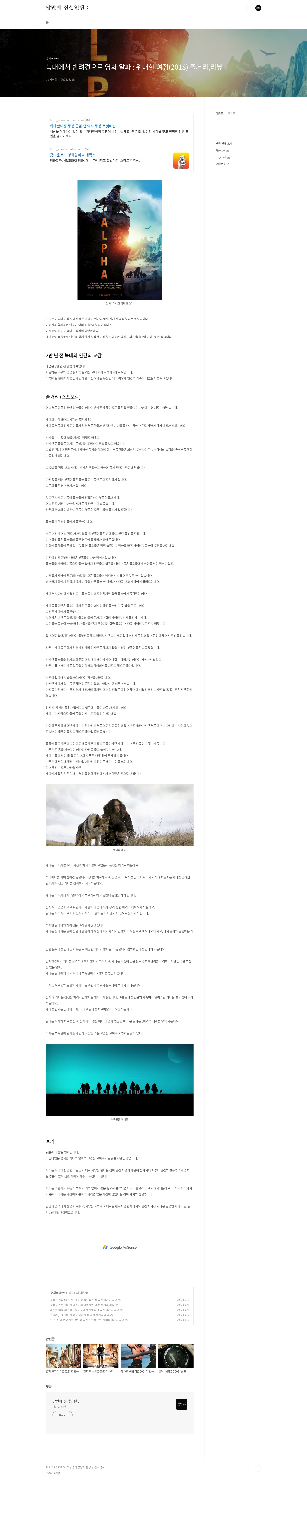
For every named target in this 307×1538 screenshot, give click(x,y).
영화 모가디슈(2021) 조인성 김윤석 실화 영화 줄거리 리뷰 (83, 1356)
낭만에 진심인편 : (67, 8)
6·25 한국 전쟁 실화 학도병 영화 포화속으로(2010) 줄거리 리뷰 (87, 1376)
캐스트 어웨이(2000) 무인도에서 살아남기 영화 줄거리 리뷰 (84, 1366)
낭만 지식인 (59, 1463)
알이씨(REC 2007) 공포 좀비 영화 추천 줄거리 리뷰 (79, 1371)
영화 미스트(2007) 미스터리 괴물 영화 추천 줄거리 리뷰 (82, 1361)
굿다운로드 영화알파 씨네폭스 (73, 155)
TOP (258, 1524)
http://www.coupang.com (67, 120)
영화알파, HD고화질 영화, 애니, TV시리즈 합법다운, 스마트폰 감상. (95, 160)
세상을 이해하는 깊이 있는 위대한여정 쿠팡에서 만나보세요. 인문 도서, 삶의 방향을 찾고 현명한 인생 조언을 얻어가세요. (119, 133)
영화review (58, 1349)
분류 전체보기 (224, 264)
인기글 (231, 113)
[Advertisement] (120, 204)
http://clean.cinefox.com (66, 149)
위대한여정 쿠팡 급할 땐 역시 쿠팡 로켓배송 (83, 126)
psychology (223, 277)
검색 (249, 8)
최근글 (219, 113)
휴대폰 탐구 (222, 284)
